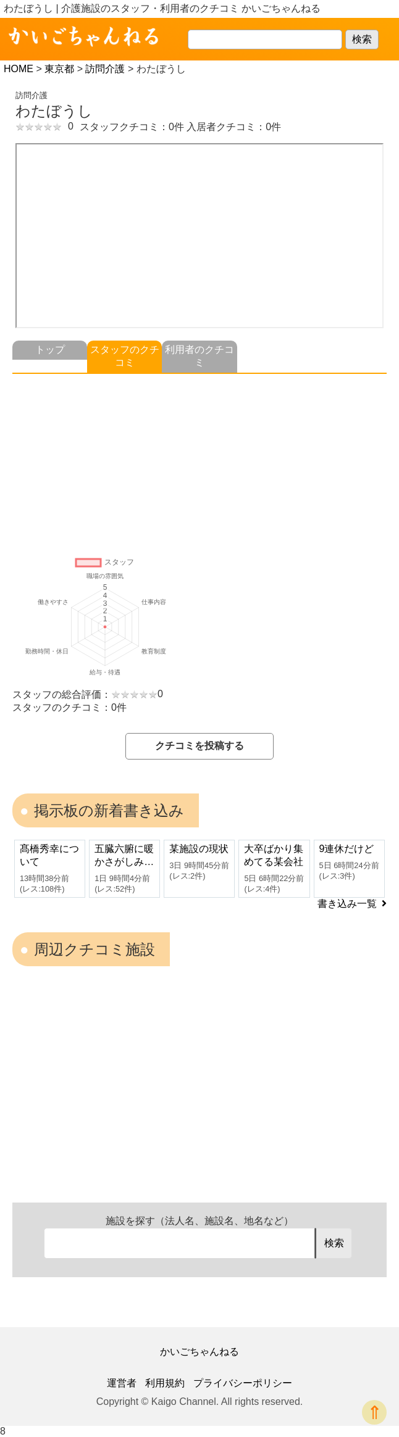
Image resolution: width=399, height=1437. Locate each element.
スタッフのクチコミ (124, 356)
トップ (50, 349)
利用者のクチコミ (199, 356)
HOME (18, 69)
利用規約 (165, 1383)
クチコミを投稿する (199, 745)
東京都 (59, 69)
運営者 (121, 1383)
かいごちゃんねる (199, 1351)
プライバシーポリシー (242, 1383)
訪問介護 (105, 69)
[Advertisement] (199, 460)
